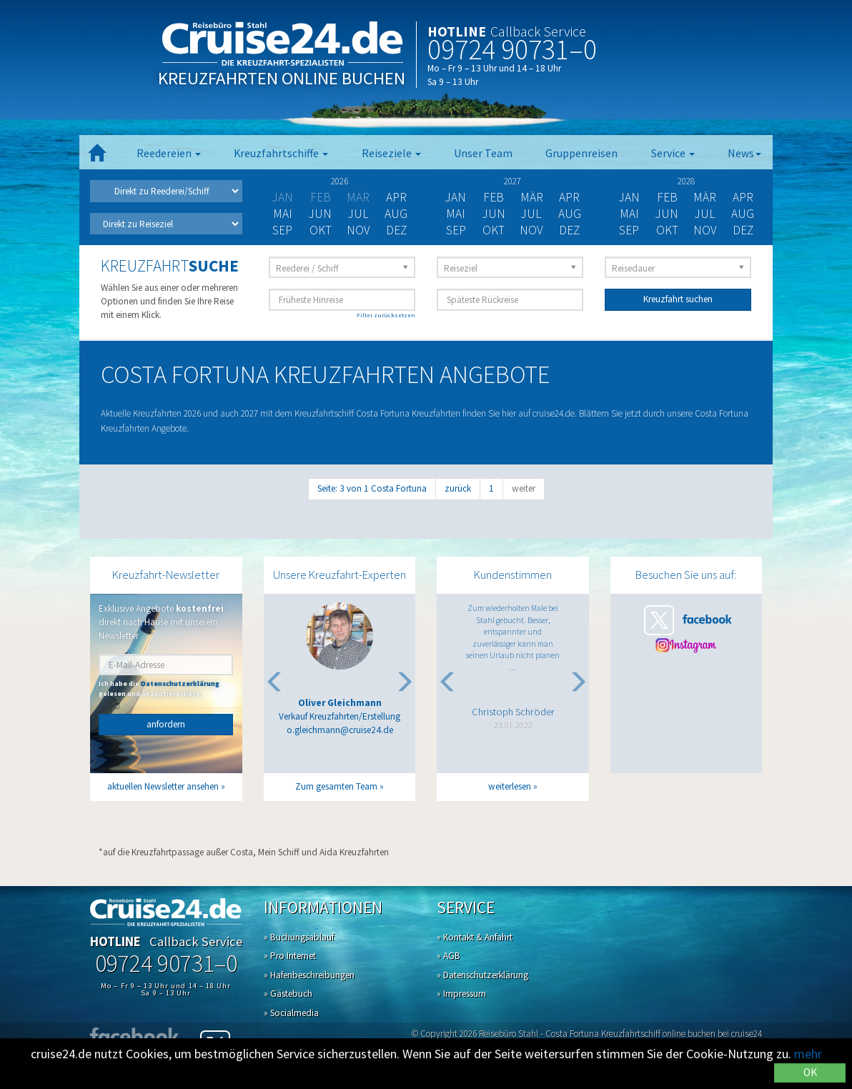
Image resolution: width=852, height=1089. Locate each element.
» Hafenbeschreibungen (309, 975)
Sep (282, 230)
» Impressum (461, 994)
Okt (320, 230)
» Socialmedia (291, 1013)
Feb (493, 197)
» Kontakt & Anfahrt (474, 937)
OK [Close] (810, 1072)
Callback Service (538, 31)
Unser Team (483, 153)
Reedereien (169, 153)
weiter (523, 488)
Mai (282, 214)
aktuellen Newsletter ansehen (163, 786)
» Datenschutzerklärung (482, 975)
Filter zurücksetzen (386, 315)
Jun (320, 214)
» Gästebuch (288, 994)
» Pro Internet (290, 956)
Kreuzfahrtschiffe (281, 153)
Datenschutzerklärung (180, 683)
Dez (396, 230)
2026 (339, 181)
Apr (396, 197)
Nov (358, 230)
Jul (358, 214)
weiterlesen (509, 786)
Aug (396, 214)
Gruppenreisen (581, 153)
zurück (458, 488)
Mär (531, 197)
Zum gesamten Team (336, 786)
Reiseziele (391, 153)
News (744, 153)
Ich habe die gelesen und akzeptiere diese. (159, 688)
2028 (686, 181)
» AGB (448, 956)
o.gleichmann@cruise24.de (340, 730)
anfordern (166, 724)
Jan (455, 197)
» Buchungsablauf (299, 937)
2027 (512, 181)
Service (673, 153)
